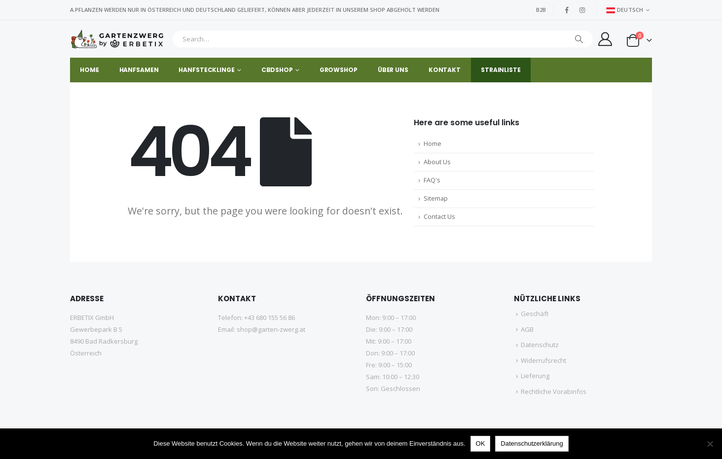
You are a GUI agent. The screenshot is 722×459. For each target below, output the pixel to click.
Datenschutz (540, 344)
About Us (437, 162)
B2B (541, 9)
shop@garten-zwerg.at (271, 329)
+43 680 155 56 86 (269, 317)
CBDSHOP (277, 70)
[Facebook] (567, 9)
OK (480, 443)
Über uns (393, 70)
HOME (89, 70)
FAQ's (432, 180)
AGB (527, 329)
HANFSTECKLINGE (206, 70)
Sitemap (436, 198)
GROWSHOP (339, 70)
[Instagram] (582, 9)
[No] (710, 444)
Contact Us (439, 216)
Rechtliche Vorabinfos (553, 391)
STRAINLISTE (501, 70)
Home (432, 144)
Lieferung (535, 375)
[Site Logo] (118, 39)
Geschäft (534, 313)
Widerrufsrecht (543, 360)
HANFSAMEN (139, 70)
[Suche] (579, 39)
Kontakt (445, 70)
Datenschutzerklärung (532, 443)
